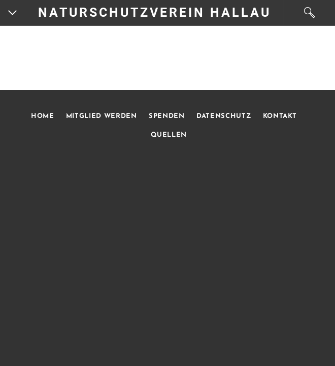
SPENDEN (167, 116)
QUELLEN (169, 135)
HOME (42, 116)
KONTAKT (280, 116)
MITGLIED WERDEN (100, 116)
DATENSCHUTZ (223, 116)
